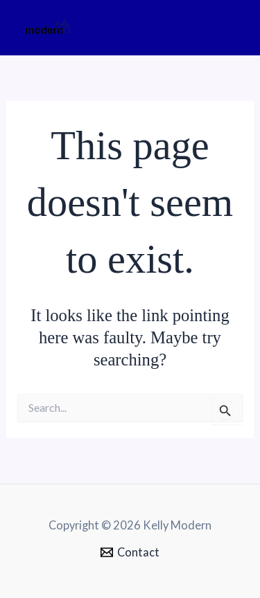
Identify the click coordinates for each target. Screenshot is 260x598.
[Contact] (130, 552)
